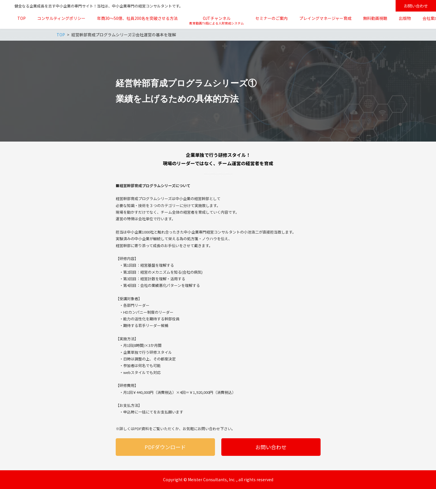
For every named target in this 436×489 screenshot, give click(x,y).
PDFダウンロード (165, 447)
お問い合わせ (416, 6)
